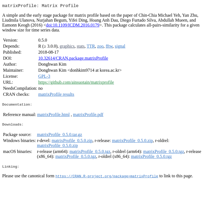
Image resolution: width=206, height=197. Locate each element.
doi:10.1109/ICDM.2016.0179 (73, 26)
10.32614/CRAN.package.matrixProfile (73, 59)
